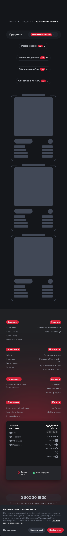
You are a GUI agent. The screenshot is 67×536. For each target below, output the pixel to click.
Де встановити (54, 412)
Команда (10, 367)
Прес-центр (11, 336)
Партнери (10, 359)
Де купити (56, 408)
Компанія (12, 322)
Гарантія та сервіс (14, 412)
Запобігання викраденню (49, 328)
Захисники (13, 349)
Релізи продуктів (53, 392)
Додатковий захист (52, 369)
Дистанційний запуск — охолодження (17, 386)
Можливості (13, 379)
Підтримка (13, 402)
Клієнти (9, 355)
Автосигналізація (53, 332)
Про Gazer (11, 328)
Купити (56, 402)
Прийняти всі (55, 530)
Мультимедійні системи (50, 365)
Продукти (54, 349)
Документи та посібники (17, 408)
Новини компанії (53, 389)
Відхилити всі (36, 530)
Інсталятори (11, 363)
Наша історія (12, 332)
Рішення (55, 322)
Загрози (55, 379)
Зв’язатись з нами (14, 340)
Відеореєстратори (52, 355)
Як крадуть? (55, 385)
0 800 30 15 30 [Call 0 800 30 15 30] (34, 497)
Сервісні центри (13, 416)
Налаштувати (11, 530)
